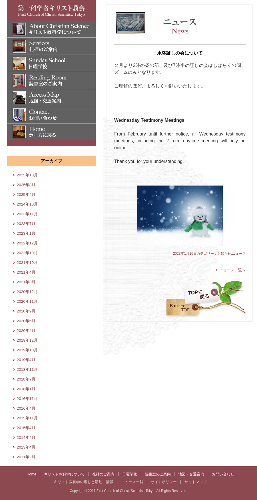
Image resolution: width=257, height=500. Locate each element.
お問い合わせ (223, 474)
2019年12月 (27, 340)
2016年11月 (27, 399)
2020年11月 (27, 301)
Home (31, 474)
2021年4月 (26, 272)
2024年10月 (27, 204)
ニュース (239, 254)
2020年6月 (26, 321)
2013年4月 (26, 447)
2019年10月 (27, 350)
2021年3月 (26, 282)
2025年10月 (27, 175)
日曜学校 (129, 474)
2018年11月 (27, 369)
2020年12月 (27, 292)
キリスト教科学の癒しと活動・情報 (83, 482)
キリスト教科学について (64, 474)
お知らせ (224, 254)
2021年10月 (27, 262)
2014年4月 (26, 437)
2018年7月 (26, 379)
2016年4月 (26, 408)
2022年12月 (27, 243)
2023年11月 (27, 214)
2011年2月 (26, 457)
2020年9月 (26, 311)
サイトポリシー (164, 482)
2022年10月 (27, 253)
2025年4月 (26, 194)
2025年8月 (26, 185)
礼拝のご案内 (103, 474)
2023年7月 (26, 224)
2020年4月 (26, 330)
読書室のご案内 (158, 474)
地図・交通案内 (191, 474)
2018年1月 (26, 389)
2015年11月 (27, 418)
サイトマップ (195, 482)
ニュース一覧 (132, 482)
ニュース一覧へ (233, 270)
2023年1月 (26, 233)
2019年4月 (26, 360)
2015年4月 (26, 428)
